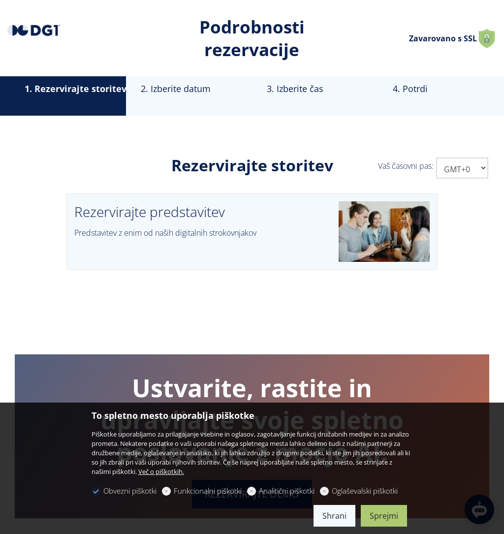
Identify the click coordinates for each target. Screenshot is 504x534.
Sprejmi (384, 515)
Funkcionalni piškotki (208, 491)
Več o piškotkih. (161, 471)
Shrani (334, 515)
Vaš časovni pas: (406, 165)
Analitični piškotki (287, 491)
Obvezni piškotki (130, 491)
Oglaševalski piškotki (365, 491)
